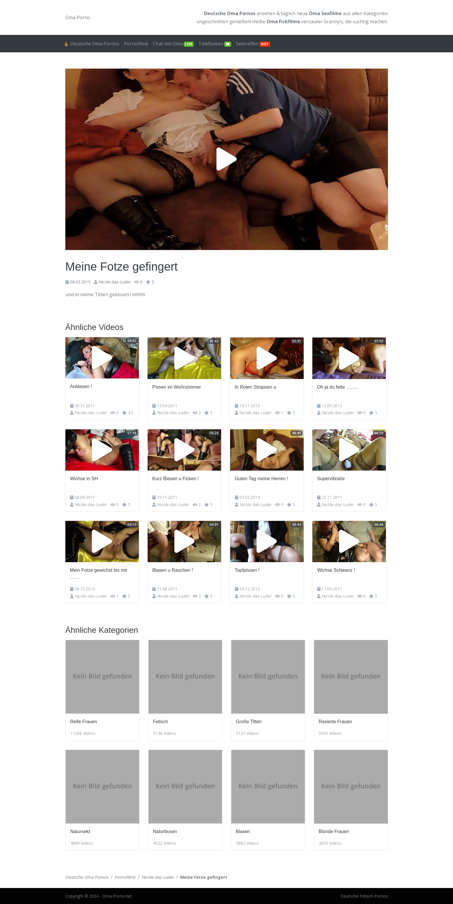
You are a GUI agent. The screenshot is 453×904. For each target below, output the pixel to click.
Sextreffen (253, 43)
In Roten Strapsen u (256, 386)
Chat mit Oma (173, 43)
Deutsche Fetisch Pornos (364, 895)
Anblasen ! (81, 386)
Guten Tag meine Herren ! (262, 478)
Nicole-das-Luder (115, 282)
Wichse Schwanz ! (338, 569)
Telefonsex (214, 43)
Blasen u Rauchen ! (173, 569)
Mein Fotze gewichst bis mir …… (99, 573)
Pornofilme (136, 43)
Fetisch (160, 721)
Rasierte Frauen (335, 721)
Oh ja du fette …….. (339, 386)
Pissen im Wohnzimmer (177, 386)
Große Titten (249, 721)
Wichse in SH (84, 478)
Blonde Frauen (334, 830)
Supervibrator (333, 478)
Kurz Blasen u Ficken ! (176, 478)
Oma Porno (77, 17)
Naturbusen (165, 830)
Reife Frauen (83, 721)
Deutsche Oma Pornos (87, 877)
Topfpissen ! (248, 569)
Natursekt (80, 830)
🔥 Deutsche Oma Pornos (91, 43)
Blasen (243, 830)
